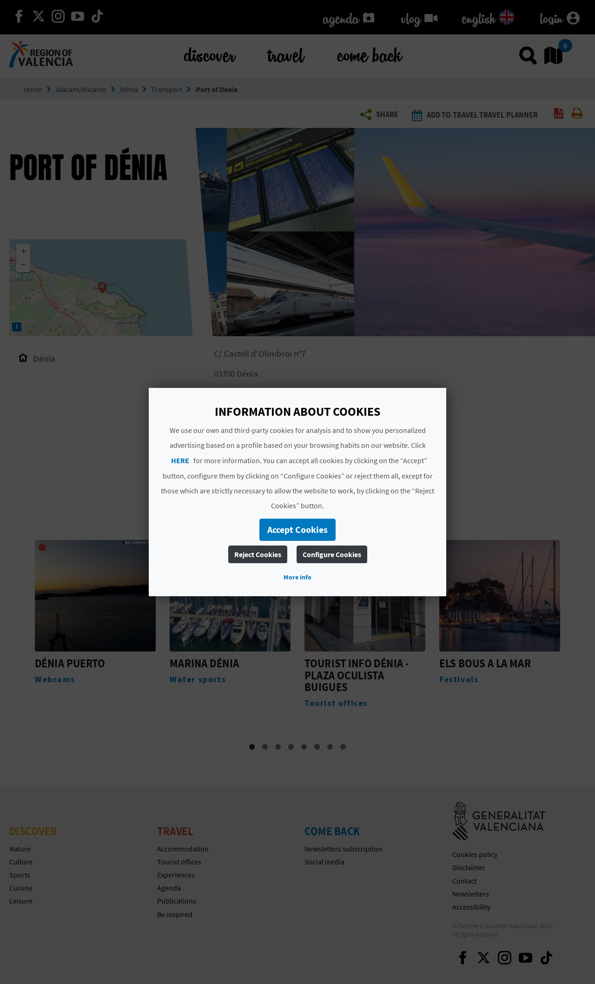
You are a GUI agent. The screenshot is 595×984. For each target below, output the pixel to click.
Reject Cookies (257, 554)
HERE (180, 460)
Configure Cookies (332, 554)
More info (297, 577)
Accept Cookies (297, 529)
